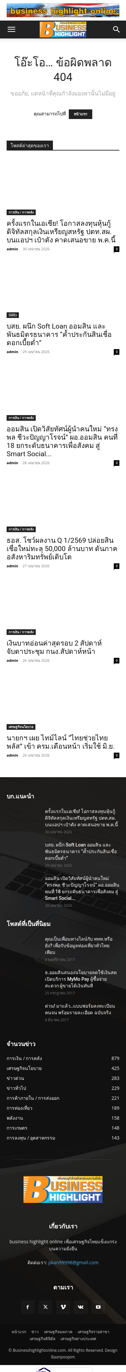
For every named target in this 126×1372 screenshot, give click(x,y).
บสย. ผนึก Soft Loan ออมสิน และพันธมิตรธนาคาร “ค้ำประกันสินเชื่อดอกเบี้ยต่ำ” (59, 334)
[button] (11, 29)
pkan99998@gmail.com (73, 1262)
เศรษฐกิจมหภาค (58, 1332)
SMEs (13, 315)
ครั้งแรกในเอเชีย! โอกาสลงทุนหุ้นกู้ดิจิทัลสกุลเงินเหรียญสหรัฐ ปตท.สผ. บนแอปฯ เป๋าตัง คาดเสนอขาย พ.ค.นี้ (61, 231)
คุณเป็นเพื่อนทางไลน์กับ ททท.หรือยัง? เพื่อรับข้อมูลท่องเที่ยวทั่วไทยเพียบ (78, 945)
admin (12, 248)
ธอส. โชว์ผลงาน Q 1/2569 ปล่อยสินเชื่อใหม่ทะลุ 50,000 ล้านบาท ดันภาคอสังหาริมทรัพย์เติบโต (62, 548)
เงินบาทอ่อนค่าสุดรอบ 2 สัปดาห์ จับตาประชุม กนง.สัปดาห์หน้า (54, 647)
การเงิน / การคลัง (21, 212)
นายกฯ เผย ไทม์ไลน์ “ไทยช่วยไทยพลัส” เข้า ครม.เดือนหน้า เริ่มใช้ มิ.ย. (61, 742)
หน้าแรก (80, 114)
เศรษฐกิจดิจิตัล (42, 1338)
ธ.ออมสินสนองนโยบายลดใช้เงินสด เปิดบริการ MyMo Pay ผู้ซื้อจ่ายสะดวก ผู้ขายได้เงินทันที (81, 979)
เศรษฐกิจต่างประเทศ (78, 1338)
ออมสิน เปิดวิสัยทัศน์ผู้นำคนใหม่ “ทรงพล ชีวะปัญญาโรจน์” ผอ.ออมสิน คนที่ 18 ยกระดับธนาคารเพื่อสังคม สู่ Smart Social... (62, 441)
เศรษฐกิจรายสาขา (93, 1332)
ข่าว (35, 1332)
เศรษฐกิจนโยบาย (21, 726)
